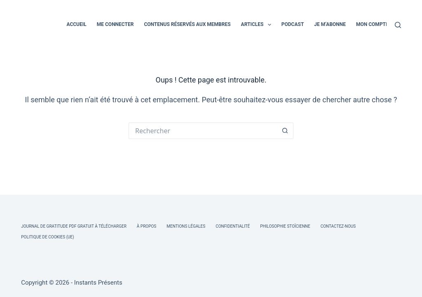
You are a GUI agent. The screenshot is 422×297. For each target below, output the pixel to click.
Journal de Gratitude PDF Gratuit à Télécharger (74, 226)
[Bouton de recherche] (285, 131)
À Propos (146, 226)
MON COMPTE (372, 24)
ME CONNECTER (115, 24)
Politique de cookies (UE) (47, 237)
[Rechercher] (398, 25)
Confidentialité (233, 226)
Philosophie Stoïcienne (285, 226)
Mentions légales (185, 226)
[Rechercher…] (203, 131)
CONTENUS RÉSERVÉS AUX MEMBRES (187, 24)
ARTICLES (257, 25)
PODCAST (292, 24)
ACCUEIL (76, 24)
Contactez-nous (338, 226)
